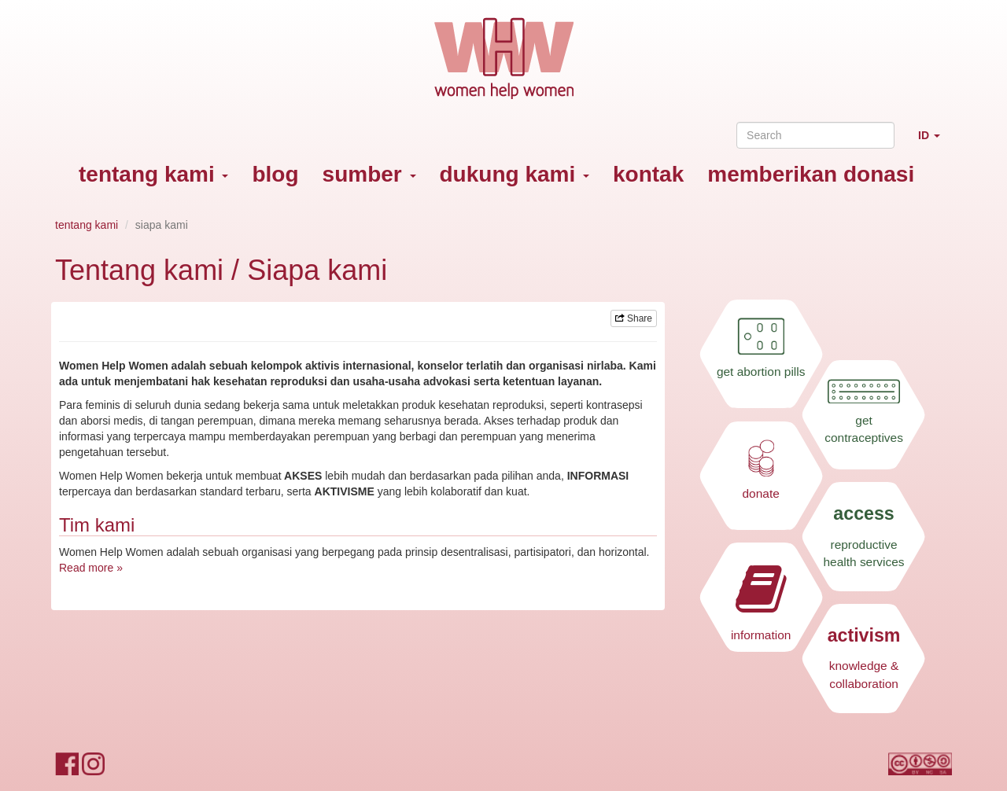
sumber (369, 174)
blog (275, 174)
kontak (648, 174)
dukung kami (514, 174)
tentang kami (153, 174)
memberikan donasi (810, 174)
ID (935, 142)
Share (633, 318)
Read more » (91, 567)
